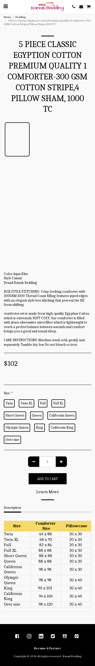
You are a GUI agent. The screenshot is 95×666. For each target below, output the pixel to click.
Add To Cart (47, 479)
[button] (5, 6)
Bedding (20, 17)
